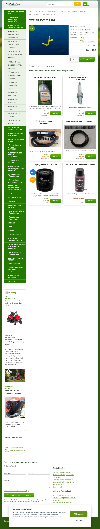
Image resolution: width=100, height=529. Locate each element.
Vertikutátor (57, 477)
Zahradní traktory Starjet (61, 472)
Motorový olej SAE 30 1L (45, 77)
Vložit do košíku (86, 59)
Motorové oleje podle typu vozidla (64, 498)
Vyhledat (77, 4)
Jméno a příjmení (10, 466)
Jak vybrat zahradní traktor (62, 495)
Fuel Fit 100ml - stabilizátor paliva (80, 165)
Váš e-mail (7, 473)
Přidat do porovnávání (87, 41)
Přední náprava (34, 14)
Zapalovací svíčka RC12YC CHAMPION (80, 78)
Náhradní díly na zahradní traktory (46, 11)
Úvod (30, 11)
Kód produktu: (74, 29)
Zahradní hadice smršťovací (62, 502)
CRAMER (8, 335)
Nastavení (78, 520)
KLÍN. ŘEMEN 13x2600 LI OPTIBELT (45, 123)
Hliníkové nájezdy (59, 484)
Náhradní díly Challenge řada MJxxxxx (74, 11)
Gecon (7, 296)
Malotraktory (57, 500)
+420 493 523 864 (16, 447)
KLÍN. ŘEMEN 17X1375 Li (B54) (80, 122)
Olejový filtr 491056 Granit (45, 165)
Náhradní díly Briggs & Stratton (63, 475)
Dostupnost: (74, 26)
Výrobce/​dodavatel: (73, 33)
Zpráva (6, 480)
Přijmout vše (79, 514)
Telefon (30, 473)
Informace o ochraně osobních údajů (16, 491)
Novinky (12, 293)
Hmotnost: (73, 38)
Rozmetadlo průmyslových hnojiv (64, 482)
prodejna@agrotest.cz (17, 450)
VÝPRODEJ (9, 386)
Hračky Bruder (58, 487)
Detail (55, 113)
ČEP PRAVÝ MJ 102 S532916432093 (19, 495)
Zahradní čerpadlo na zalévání (63, 480)
